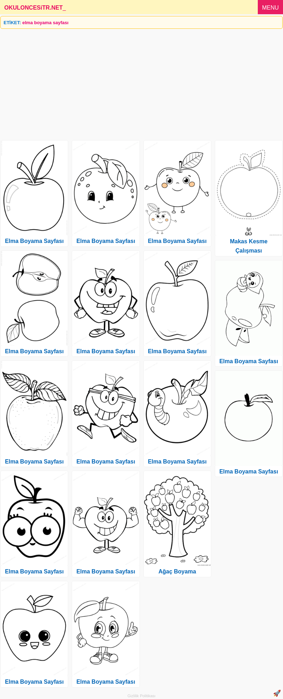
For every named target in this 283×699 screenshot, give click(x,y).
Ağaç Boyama (177, 571)
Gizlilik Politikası (141, 696)
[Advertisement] (141, 82)
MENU (270, 8)
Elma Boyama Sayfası (34, 241)
